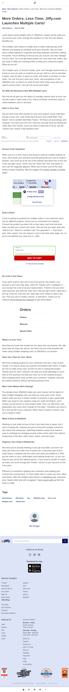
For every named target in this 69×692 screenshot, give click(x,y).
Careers (26, 641)
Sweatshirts (5, 586)
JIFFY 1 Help (28, 647)
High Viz (4, 594)
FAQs (25, 661)
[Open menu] (2, 2)
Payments (26, 656)
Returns (25, 650)
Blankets (26, 597)
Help (24, 658)
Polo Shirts (5, 591)
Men (2, 630)
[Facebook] (34, 689)
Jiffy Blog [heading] (5, 600)
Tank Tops (26, 589)
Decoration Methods (8, 613)
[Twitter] (40, 689)
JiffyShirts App (39, 498)
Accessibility (27, 664)
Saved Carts (20, 501)
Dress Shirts (5, 597)
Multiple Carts (7, 501)
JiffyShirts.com (49, 477)
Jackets (25, 583)
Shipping (26, 653)
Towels (25, 591)
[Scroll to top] (45, 689)
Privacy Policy (41, 683)
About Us (26, 638)
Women (4, 627)
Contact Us (27, 644)
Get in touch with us (47, 480)
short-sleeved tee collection (22, 300)
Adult (3, 624)
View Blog (4, 604)
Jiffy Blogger (34, 526)
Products (4, 610)
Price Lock (52, 498)
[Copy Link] (23, 689)
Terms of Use (52, 683)
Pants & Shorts (6, 589)
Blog (4, 9)
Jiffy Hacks (19, 498)
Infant (3, 639)
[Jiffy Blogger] (34, 517)
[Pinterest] (29, 689)
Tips (28, 498)
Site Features (12, 9)
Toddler (4, 636)
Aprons (25, 594)
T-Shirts (4, 583)
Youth (3, 633)
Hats (24, 586)
